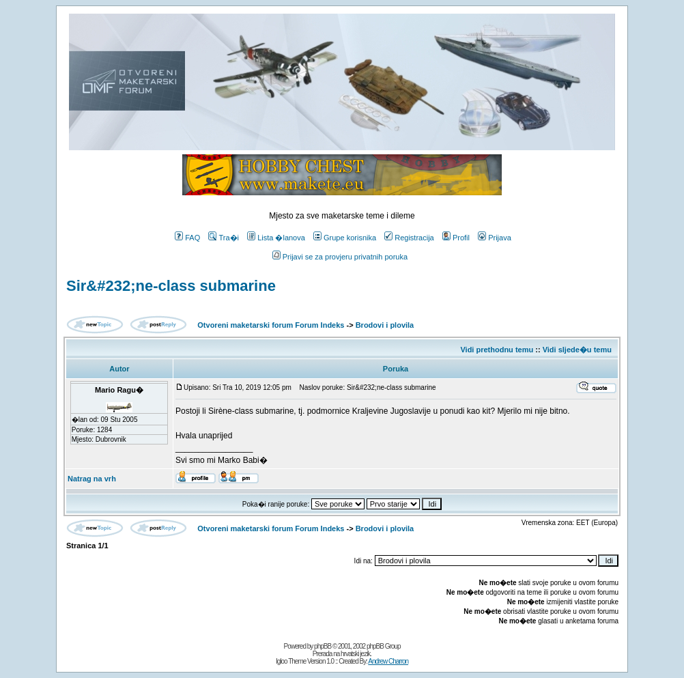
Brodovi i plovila (385, 325)
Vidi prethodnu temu (496, 349)
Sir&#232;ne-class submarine (171, 285)
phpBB (322, 646)
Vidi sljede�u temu (577, 349)
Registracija (408, 238)
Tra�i (223, 238)
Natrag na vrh (92, 479)
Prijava (494, 238)
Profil (456, 238)
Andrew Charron (388, 661)
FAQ (187, 238)
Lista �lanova (276, 238)
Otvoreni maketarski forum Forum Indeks (270, 325)
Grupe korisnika (344, 238)
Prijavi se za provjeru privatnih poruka (340, 257)
